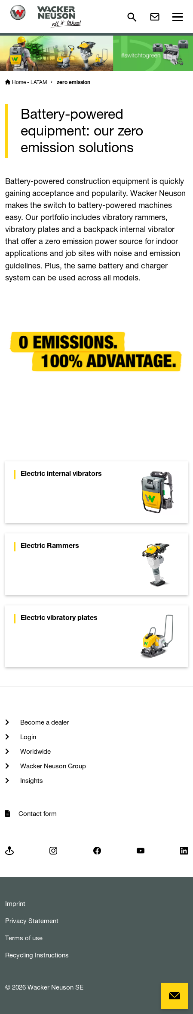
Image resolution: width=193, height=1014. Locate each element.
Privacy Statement (31, 921)
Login (27, 737)
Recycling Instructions (37, 955)
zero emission (73, 82)
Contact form (37, 813)
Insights (30, 780)
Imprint (15, 904)
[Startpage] (45, 16)
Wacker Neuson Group (52, 766)
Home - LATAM (29, 82)
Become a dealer (43, 722)
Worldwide (34, 751)
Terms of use (24, 938)
